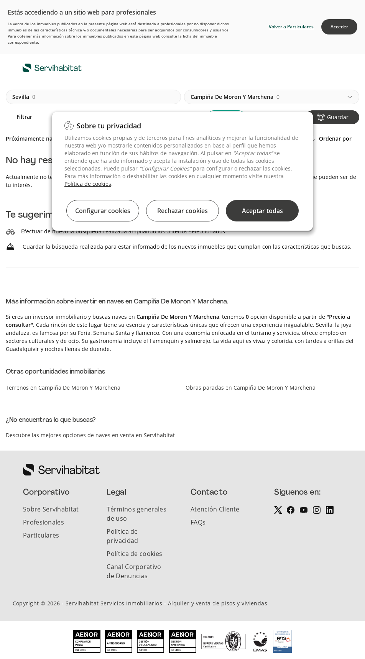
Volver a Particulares (291, 26)
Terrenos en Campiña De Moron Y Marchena (63, 387)
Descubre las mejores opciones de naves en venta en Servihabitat (90, 435)
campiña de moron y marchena (235, 97)
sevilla (23, 97)
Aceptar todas (262, 211)
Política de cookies (87, 183)
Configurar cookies (102, 211)
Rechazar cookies (182, 211)
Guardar (338, 117)
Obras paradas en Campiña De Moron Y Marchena (251, 387)
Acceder (339, 26)
